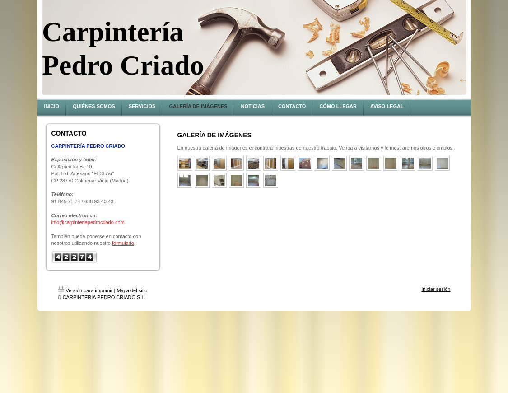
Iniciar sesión (435, 289)
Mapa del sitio (132, 290)
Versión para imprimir (85, 290)
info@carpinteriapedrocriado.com (88, 222)
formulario (123, 243)
